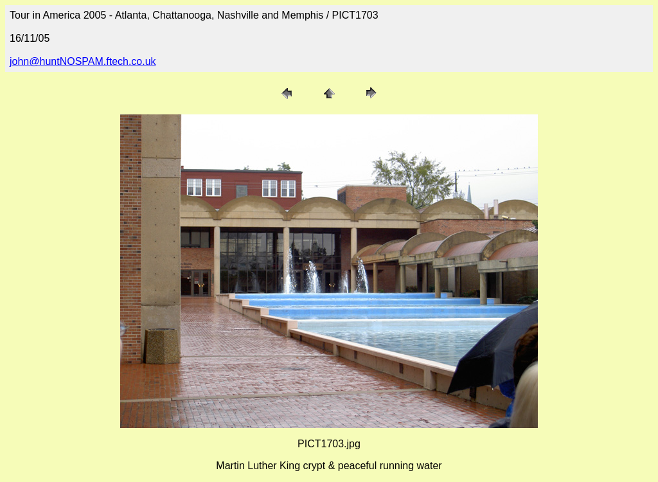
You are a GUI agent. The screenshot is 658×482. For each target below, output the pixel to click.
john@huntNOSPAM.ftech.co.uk (83, 61)
